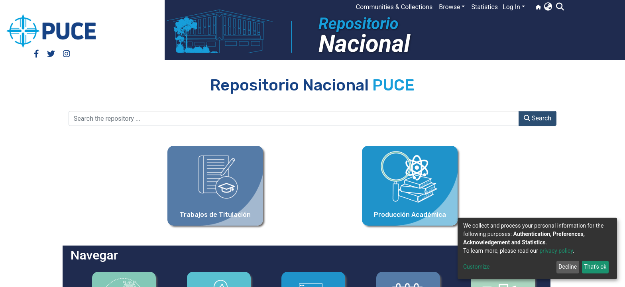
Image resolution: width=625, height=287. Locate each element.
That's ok (595, 266)
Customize (476, 266)
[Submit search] (559, 7)
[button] (547, 7)
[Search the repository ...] (294, 118)
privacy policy (556, 251)
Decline (567, 266)
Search (537, 118)
